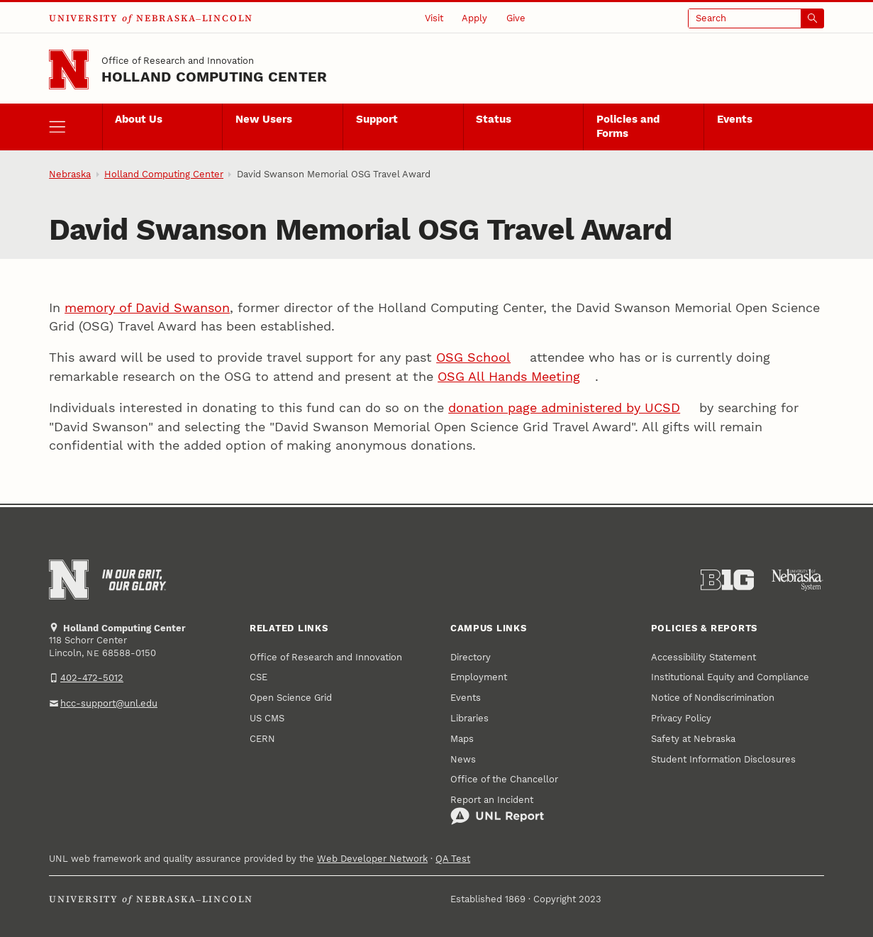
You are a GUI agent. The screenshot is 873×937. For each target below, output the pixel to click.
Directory (470, 657)
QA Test (452, 858)
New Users (263, 119)
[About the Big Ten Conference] (727, 580)
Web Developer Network (372, 858)
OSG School (473, 357)
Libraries (469, 718)
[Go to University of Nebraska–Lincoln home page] (69, 69)
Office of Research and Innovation (177, 60)
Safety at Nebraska (693, 738)
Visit (434, 18)
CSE (258, 677)
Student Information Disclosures (723, 759)
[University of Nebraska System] (797, 580)
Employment (478, 677)
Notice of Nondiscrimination (712, 697)
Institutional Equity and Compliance (730, 677)
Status (493, 119)
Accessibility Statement (703, 657)
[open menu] (75, 127)
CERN (262, 738)
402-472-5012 (91, 677)
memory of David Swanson (147, 308)
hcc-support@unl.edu (108, 703)
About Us (138, 119)
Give (516, 18)
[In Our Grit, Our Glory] (134, 580)
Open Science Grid (291, 697)
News (463, 759)
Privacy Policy (681, 718)
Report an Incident (497, 810)
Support (377, 119)
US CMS (267, 718)
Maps (462, 738)
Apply (474, 18)
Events (734, 119)
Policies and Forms (628, 126)
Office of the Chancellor (504, 779)
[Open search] (755, 18)
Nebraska (70, 174)
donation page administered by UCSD (564, 408)
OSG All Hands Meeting (509, 377)
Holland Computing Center (214, 77)
